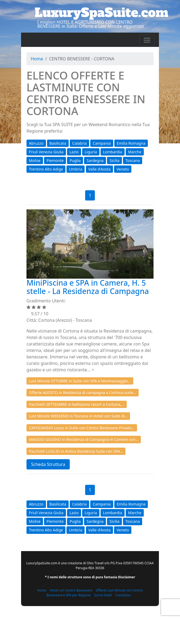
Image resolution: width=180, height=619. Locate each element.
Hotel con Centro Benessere (71, 590)
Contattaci (123, 595)
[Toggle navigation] (147, 40)
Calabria (79, 143)
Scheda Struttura (48, 464)
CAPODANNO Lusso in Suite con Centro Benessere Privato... (82, 427)
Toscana (132, 160)
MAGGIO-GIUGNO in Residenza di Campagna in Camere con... (83, 439)
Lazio (74, 151)
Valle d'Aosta (99, 169)
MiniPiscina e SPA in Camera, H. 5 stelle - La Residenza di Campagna (87, 287)
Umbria (75, 169)
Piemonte (55, 160)
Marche (134, 151)
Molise (35, 160)
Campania (102, 143)
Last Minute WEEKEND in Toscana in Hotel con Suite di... (78, 416)
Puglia (75, 160)
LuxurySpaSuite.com (101, 12)
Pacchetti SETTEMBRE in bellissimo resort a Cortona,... (76, 404)
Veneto (122, 169)
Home (37, 59)
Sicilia (114, 160)
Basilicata (57, 143)
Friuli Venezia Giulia (46, 151)
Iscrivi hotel (103, 595)
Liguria (91, 151)
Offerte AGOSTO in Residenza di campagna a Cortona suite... (82, 392)
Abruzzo (36, 143)
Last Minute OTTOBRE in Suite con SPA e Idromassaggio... (80, 380)
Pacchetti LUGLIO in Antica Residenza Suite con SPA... (76, 451)
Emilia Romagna (131, 143)
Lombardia (112, 151)
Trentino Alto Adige (46, 169)
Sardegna (95, 160)
